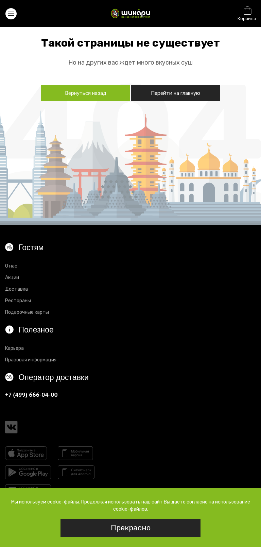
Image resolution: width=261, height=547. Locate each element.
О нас (11, 266)
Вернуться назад (85, 93)
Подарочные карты (27, 312)
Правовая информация (30, 360)
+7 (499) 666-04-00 (31, 394)
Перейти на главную (175, 93)
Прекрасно (131, 527)
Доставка (16, 289)
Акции (12, 277)
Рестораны (18, 301)
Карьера (14, 348)
